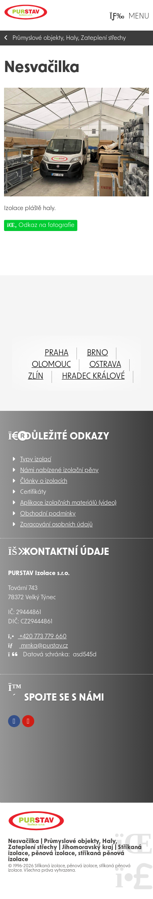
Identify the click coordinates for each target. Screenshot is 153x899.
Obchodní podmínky (48, 514)
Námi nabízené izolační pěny (59, 471)
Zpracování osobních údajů (56, 525)
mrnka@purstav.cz (38, 646)
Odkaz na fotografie (40, 225)
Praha (56, 353)
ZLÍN (35, 377)
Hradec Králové (93, 377)
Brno (97, 353)
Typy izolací (35, 460)
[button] (129, 16)
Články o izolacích (43, 481)
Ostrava (105, 365)
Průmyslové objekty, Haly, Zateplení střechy (69, 38)
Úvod (26, 12)
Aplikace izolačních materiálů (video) (68, 503)
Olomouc (51, 365)
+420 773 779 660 (37, 637)
